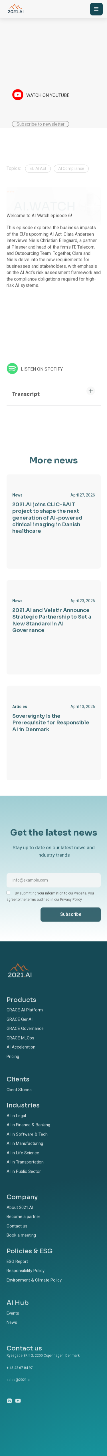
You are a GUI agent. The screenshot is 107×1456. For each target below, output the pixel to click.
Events (13, 1320)
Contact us (17, 1233)
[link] (54, 528)
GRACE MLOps (20, 1044)
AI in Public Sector (24, 1178)
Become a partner (23, 1223)
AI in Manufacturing (25, 1150)
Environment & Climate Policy (34, 1287)
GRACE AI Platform (25, 1017)
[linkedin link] (9, 1408)
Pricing (13, 1063)
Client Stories (19, 1097)
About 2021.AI (20, 1214)
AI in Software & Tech (27, 1141)
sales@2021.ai (19, 1387)
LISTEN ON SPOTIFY (42, 376)
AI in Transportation (25, 1169)
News (12, 1329)
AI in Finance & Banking (28, 1132)
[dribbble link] (18, 1408)
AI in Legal (16, 1123)
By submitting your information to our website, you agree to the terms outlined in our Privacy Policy (50, 903)
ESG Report (17, 1268)
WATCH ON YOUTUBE (47, 95)
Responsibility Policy (26, 1277)
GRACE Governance (25, 1035)
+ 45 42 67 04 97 (20, 1375)
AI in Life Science (23, 1160)
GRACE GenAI (20, 1026)
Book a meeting (21, 1242)
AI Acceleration (21, 1054)
